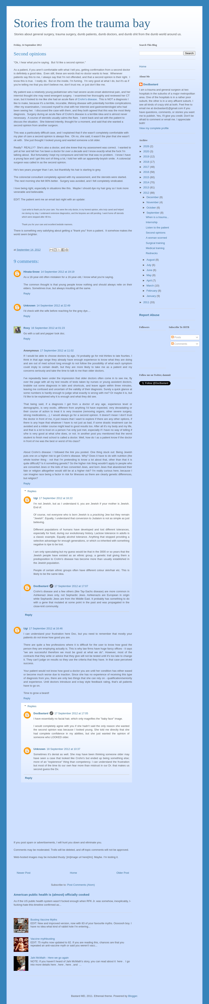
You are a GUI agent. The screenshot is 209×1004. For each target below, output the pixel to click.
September (153, 212)
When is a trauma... (157, 217)
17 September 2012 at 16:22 (56, 498)
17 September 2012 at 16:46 (46, 628)
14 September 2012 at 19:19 (57, 271)
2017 (146, 166)
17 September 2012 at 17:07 (71, 586)
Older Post (123, 872)
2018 (146, 161)
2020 (146, 151)
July (149, 265)
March (151, 285)
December (153, 197)
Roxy (26, 327)
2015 (146, 177)
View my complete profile (154, 128)
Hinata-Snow (31, 271)
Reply (26, 293)
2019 (146, 156)
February (152, 290)
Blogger (132, 995)
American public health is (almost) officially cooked (51, 894)
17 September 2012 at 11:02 (57, 350)
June (150, 270)
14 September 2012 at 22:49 (53, 305)
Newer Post (23, 872)
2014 (146, 182)
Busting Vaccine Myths (43, 919)
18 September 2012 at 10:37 (63, 749)
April (150, 280)
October (152, 207)
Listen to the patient (157, 227)
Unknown (29, 305)
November (153, 202)
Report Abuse (149, 315)
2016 (146, 171)
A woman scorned (156, 237)
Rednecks (152, 253)
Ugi (35, 498)
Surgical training (155, 243)
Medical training (155, 248)
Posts (176, 337)
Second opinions (155, 232)
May (149, 275)
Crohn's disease (87, 99)
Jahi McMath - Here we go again (49, 957)
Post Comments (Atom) (81, 884)
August (151, 259)
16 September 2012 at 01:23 (48, 327)
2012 (146, 192)
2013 (146, 187)
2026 (146, 146)
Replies (32, 491)
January (152, 295)
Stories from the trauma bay (82, 23)
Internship (151, 222)
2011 (146, 302)
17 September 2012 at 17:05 (71, 713)
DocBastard (40, 586)
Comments (179, 343)
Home (73, 872)
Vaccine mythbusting (42, 938)
